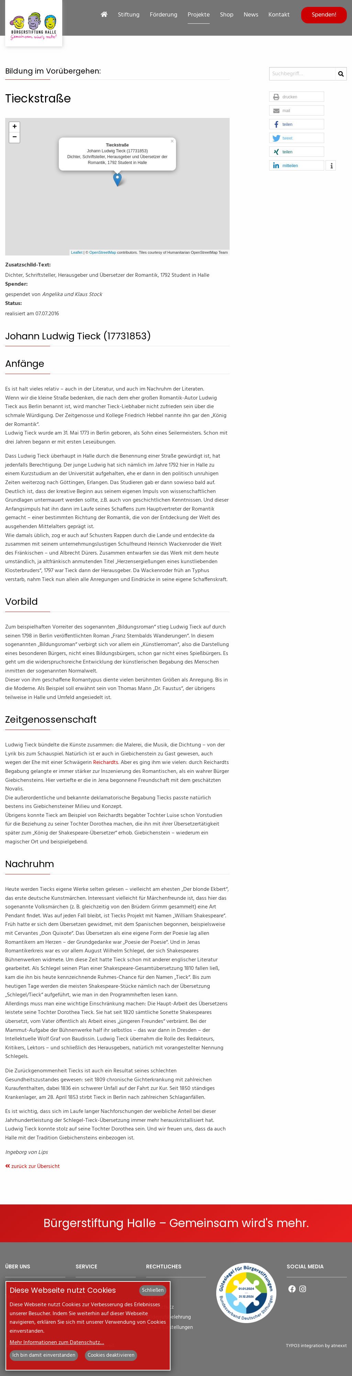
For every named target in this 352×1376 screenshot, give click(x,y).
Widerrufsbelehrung (168, 1317)
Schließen (153, 1290)
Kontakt (279, 15)
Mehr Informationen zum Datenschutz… (57, 1342)
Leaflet (76, 252)
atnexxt (339, 1346)
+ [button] (14, 127)
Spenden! (324, 15)
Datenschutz (160, 1307)
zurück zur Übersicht (32, 1166)
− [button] (14, 137)
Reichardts (105, 762)
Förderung (163, 15)
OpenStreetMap (102, 252)
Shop (226, 15)
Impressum (158, 1297)
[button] (297, 97)
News (251, 15)
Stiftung (129, 15)
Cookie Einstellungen (169, 1327)
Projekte (199, 15)
